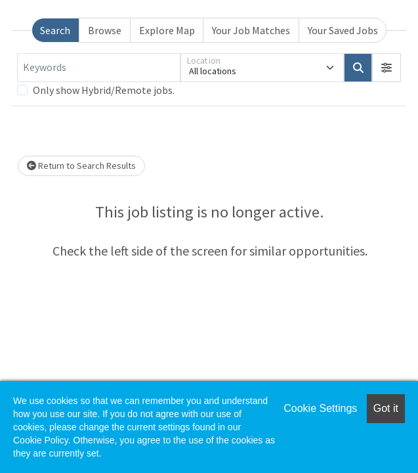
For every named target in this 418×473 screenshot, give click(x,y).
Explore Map (167, 30)
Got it (385, 408)
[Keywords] (98, 67)
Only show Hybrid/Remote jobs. (104, 90)
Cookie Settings (320, 408)
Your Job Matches (251, 30)
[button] (386, 67)
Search (55, 30)
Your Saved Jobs (343, 30)
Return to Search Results (81, 165)
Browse (104, 30)
